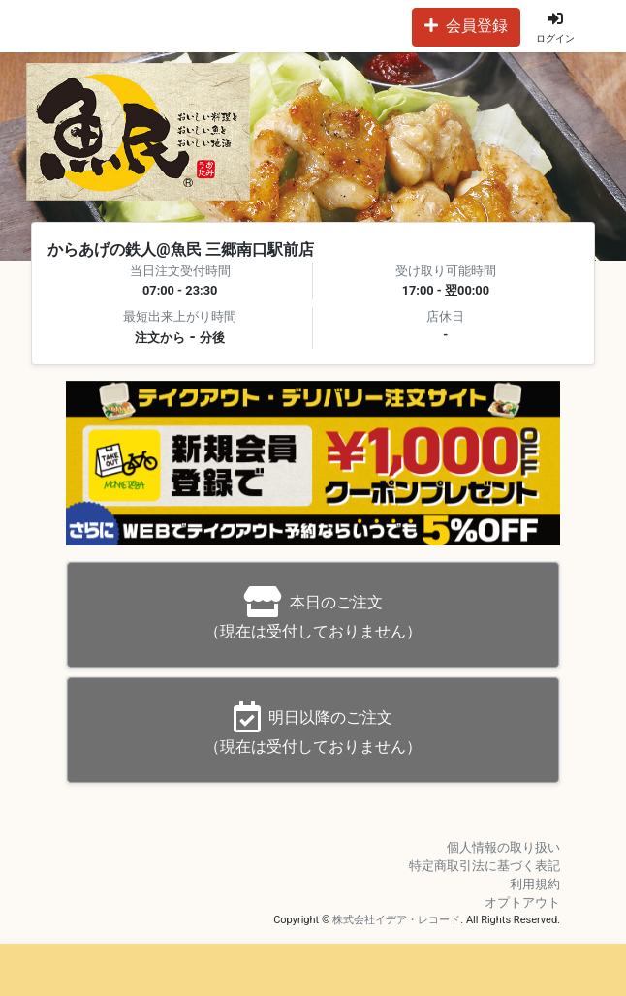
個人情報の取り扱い (503, 847)
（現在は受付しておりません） (313, 613)
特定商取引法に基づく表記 (484, 865)
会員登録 (466, 25)
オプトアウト (522, 902)
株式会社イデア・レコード (396, 920)
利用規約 (535, 884)
